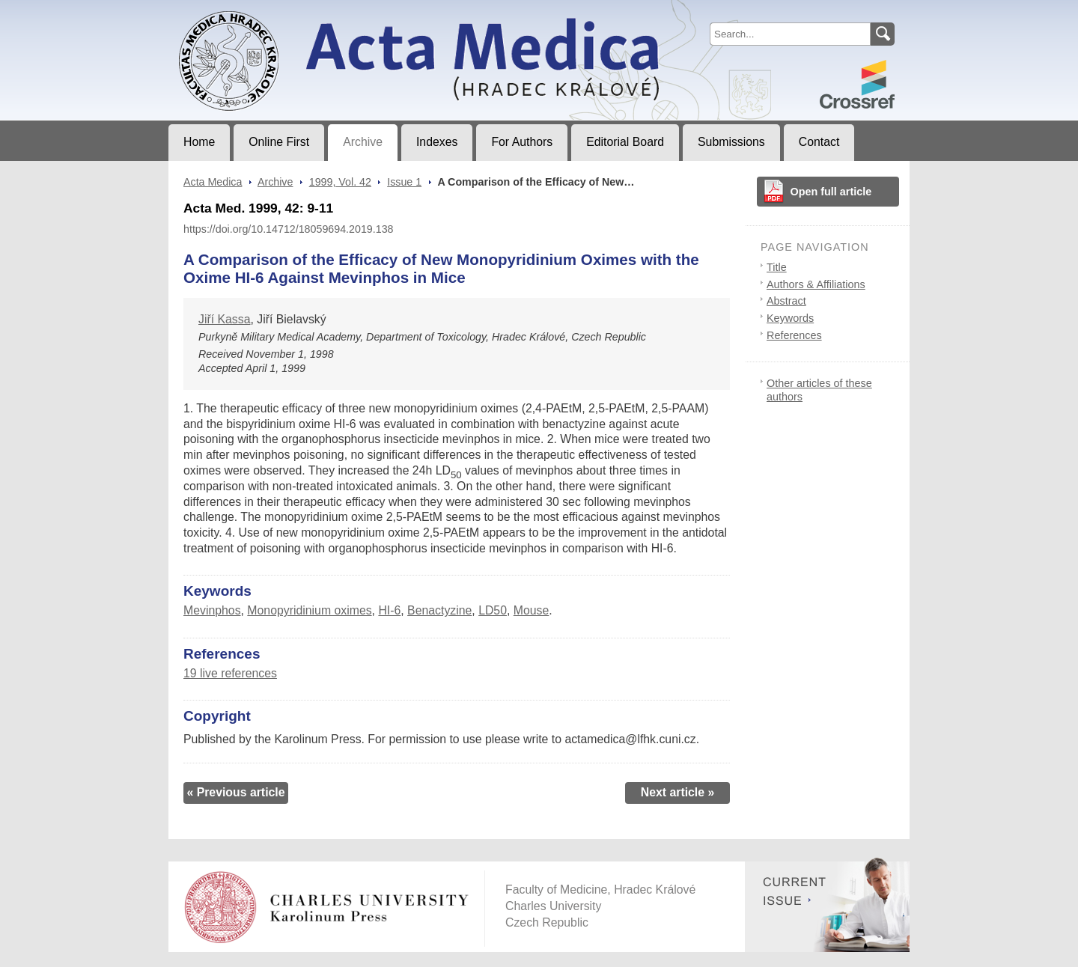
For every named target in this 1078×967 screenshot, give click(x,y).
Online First (279, 141)
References (794, 335)
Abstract (786, 301)
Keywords (790, 318)
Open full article (831, 192)
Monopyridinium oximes (309, 610)
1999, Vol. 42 (340, 182)
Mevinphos (212, 610)
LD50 (492, 610)
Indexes (436, 141)
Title (777, 267)
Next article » (678, 792)
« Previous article (235, 792)
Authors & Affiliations (816, 284)
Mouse (531, 610)
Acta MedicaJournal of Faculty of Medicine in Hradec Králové (293, 12)
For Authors (521, 141)
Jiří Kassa (224, 319)
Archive (363, 141)
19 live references (230, 673)
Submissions (731, 141)
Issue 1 (404, 182)
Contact (819, 141)
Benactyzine (439, 610)
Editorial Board (625, 141)
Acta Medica (212, 182)
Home (199, 141)
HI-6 (389, 610)
